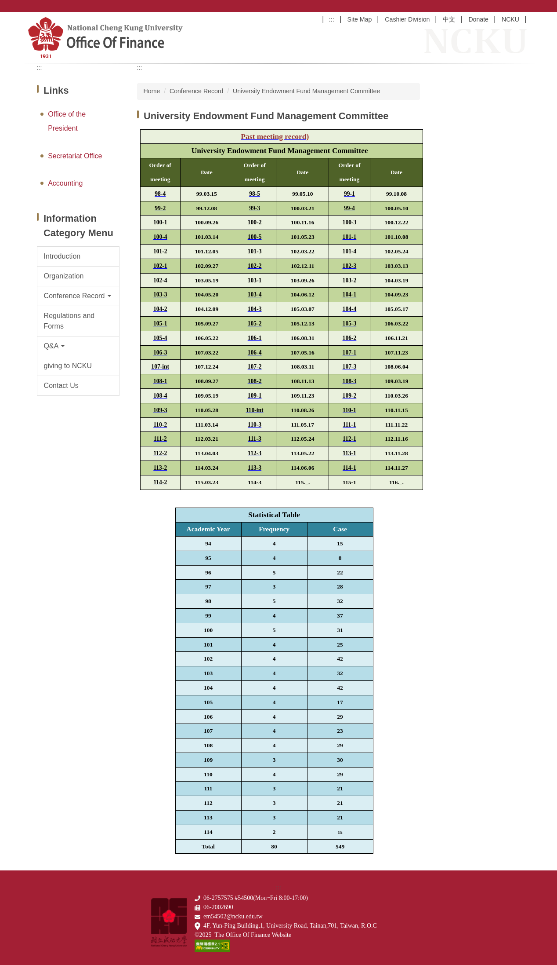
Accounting (65, 183)
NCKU (510, 19)
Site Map (359, 19)
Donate (478, 19)
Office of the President (67, 121)
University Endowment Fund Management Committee (306, 91)
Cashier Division (407, 19)
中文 (449, 19)
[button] (78, 296)
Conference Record (196, 91)
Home (152, 91)
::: (331, 19)
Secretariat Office (75, 156)
